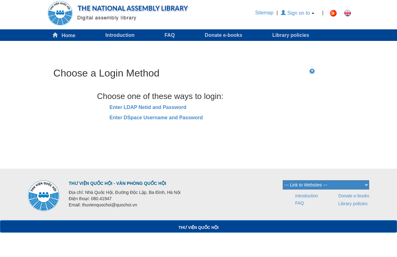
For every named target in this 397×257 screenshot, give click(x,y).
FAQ (170, 35)
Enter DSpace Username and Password (156, 117)
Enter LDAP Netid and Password (148, 107)
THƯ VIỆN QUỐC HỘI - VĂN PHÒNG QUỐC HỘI (117, 183)
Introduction (119, 35)
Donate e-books (223, 35)
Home (64, 35)
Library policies (290, 35)
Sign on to (297, 13)
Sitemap (264, 12)
